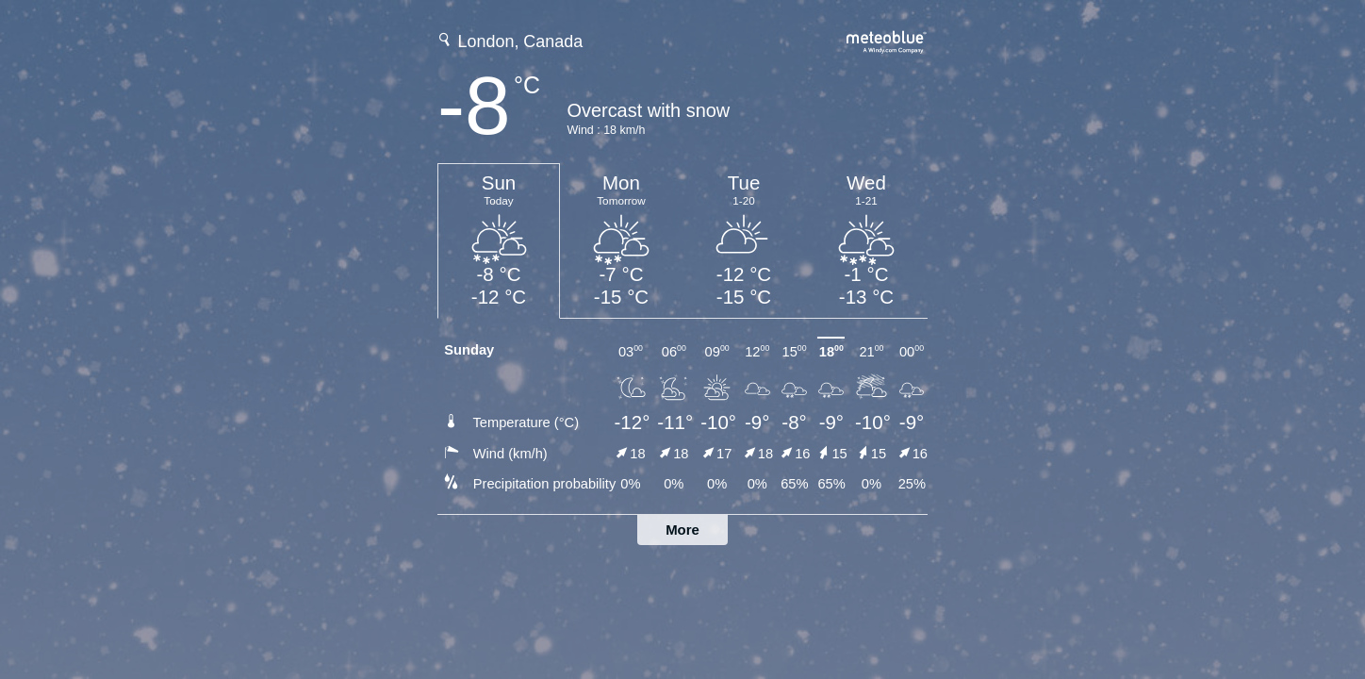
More (682, 530)
